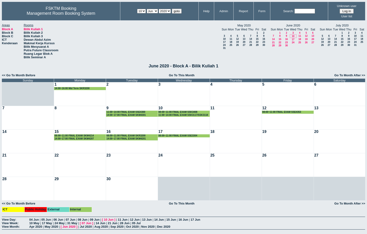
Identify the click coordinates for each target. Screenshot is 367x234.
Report (243, 11)
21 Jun (112, 223)
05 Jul (136, 223)
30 (263, 45)
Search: (288, 11)
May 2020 (51, 226)
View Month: (11, 226)
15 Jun (171, 219)
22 (257, 42)
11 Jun (122, 219)
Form (261, 11)
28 (250, 45)
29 (257, 45)
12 (237, 39)
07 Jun (70, 219)
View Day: (9, 219)
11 (231, 39)
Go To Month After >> (349, 75)
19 (237, 42)
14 (250, 39)
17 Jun (195, 219)
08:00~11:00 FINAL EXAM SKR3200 (126, 135)
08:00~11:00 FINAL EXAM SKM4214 (74, 135)
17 (224, 42)
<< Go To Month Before (18, 75)
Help (206, 11)
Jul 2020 (86, 226)
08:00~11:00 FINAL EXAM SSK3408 (177, 112)
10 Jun (109, 219)
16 (263, 39)
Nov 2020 (147, 226)
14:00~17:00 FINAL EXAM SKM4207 (74, 138)
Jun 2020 (69, 226)
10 (224, 39)
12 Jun (134, 219)
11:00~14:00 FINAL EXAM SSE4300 (125, 112)
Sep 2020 (117, 226)
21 (250, 42)
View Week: (10, 223)
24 (224, 45)
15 (257, 39)
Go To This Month (182, 75)
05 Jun (46, 219)
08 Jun (82, 219)
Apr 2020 (35, 226)
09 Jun (94, 219)
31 (224, 48)
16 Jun (183, 219)
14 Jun (159, 219)
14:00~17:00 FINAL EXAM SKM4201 (126, 138)
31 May (72, 223)
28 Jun (124, 223)
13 (244, 39)
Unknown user (346, 6)
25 (231, 45)
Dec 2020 (163, 226)
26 (237, 45)
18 (231, 42)
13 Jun (147, 219)
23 (263, 42)
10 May (34, 223)
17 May (47, 223)
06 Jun (58, 219)
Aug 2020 (101, 226)
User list (346, 16)
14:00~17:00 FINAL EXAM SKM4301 (126, 115)
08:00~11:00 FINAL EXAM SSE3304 (177, 135)
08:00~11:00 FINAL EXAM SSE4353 (281, 112)
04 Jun (34, 219)
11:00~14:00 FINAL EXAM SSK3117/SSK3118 (183, 115)
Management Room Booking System (61, 13)
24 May (60, 223)
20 (244, 42)
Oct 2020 (132, 226)
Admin (223, 11)
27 (244, 45)
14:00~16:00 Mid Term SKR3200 (72, 88)
